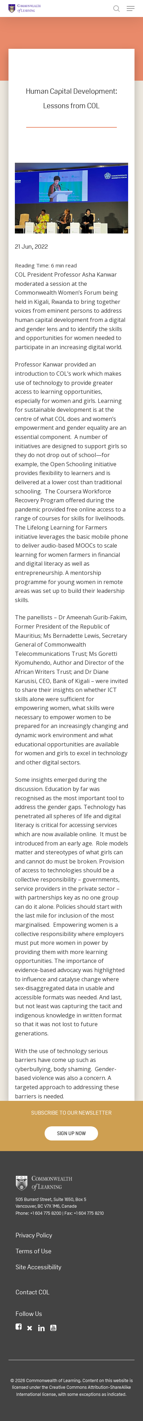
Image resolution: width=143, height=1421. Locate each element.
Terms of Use (33, 1251)
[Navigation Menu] (131, 8)
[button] (71, 1133)
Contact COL (33, 1292)
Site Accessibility (38, 1267)
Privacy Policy (34, 1235)
